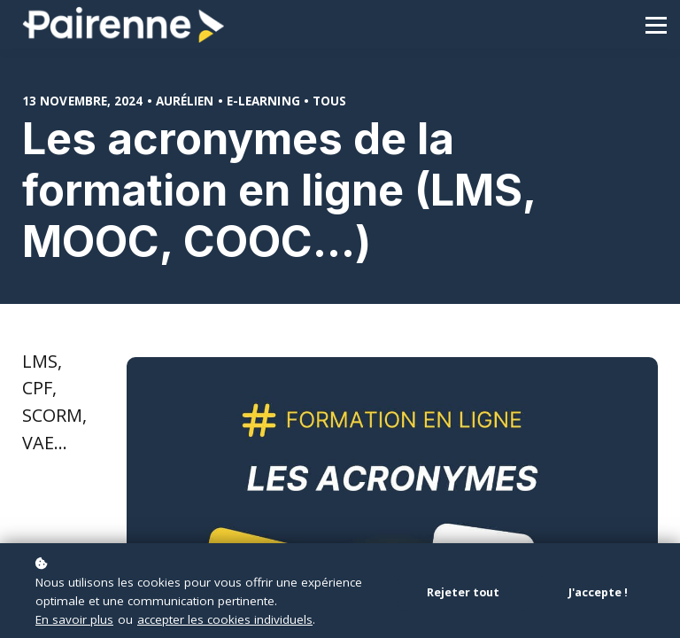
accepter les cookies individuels (225, 619)
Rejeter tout (463, 592)
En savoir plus (74, 619)
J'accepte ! (598, 592)
